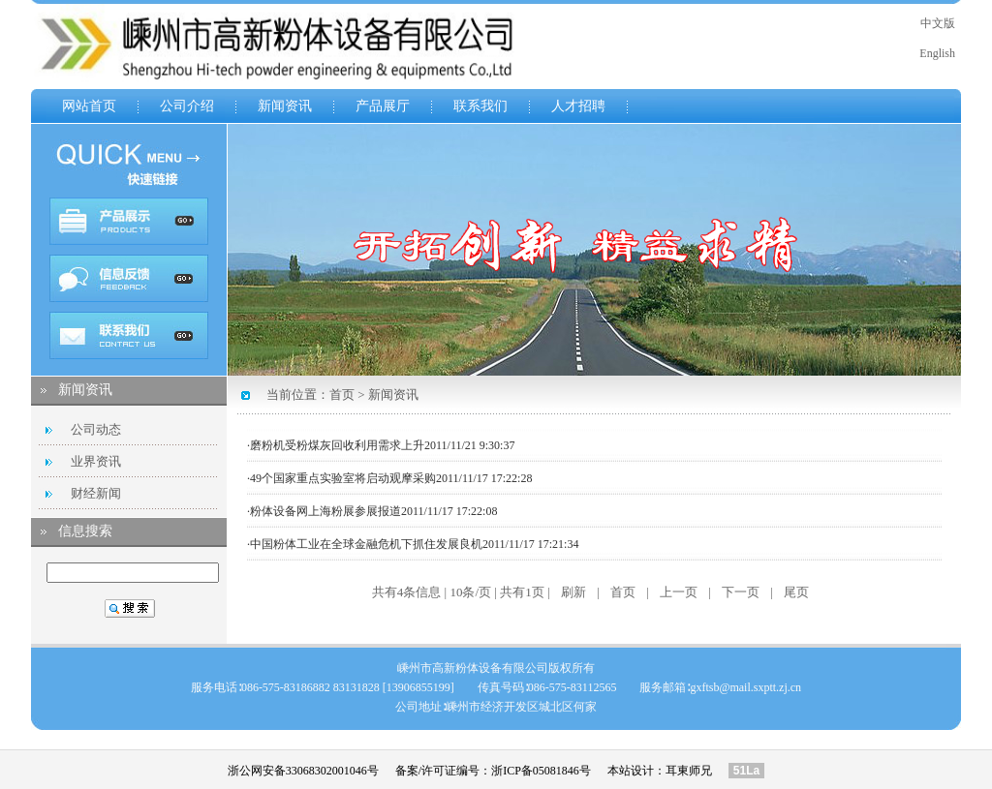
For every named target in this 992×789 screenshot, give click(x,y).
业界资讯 (96, 461)
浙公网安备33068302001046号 (303, 770)
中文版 (937, 23)
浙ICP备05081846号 (541, 770)
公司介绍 (187, 106)
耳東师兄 (689, 770)
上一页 (679, 592)
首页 (342, 394)
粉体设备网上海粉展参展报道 (325, 511)
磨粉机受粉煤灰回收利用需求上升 (337, 445)
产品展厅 (383, 106)
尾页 (796, 592)
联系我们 (480, 106)
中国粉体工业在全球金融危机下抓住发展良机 (366, 544)
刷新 (573, 592)
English (937, 53)
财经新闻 (96, 493)
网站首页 (89, 106)
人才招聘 (578, 106)
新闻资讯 (285, 106)
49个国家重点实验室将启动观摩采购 (343, 478)
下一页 (741, 592)
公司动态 (96, 429)
